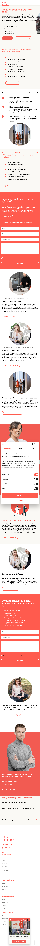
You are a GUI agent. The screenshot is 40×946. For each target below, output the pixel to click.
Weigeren (20, 500)
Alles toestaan (20, 495)
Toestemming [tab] (7, 448)
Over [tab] (33, 448)
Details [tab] (20, 448)
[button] (20, 802)
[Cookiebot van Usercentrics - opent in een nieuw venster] (31, 444)
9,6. (2, 311)
